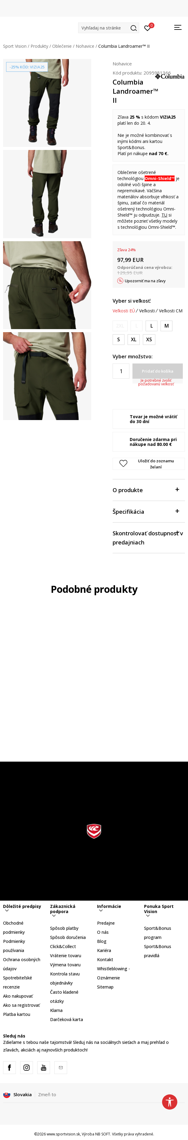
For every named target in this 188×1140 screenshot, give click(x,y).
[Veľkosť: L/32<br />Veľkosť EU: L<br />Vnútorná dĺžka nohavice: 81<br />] (151, 326)
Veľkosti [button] (147, 310)
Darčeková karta (66, 1019)
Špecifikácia (146, 511)
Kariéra (104, 950)
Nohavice (85, 46)
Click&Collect (63, 946)
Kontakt (105, 959)
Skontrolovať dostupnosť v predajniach (148, 537)
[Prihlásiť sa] (147, 27)
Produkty (39, 46)
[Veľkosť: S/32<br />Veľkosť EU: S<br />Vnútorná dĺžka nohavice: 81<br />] (119, 339)
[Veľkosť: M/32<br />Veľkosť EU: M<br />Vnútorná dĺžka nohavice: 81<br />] (166, 326)
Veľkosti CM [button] (171, 310)
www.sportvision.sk (63, 1134)
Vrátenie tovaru (65, 955)
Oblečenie (62, 46)
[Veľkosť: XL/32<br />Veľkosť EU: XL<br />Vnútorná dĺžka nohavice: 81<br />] (134, 339)
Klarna (56, 1010)
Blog (102, 941)
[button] (108, 28)
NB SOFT (102, 1134)
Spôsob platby (64, 928)
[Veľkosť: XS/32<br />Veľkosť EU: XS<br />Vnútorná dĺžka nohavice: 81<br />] (149, 339)
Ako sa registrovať (21, 1005)
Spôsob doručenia (68, 937)
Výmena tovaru (65, 965)
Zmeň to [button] (47, 1094)
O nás (103, 932)
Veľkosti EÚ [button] (124, 310)
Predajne (106, 923)
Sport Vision (15, 46)
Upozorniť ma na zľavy (145, 280)
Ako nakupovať (18, 996)
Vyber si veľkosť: (132, 301)
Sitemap (105, 987)
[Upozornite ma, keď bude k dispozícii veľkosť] (120, 326)
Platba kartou (16, 1014)
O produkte (146, 489)
